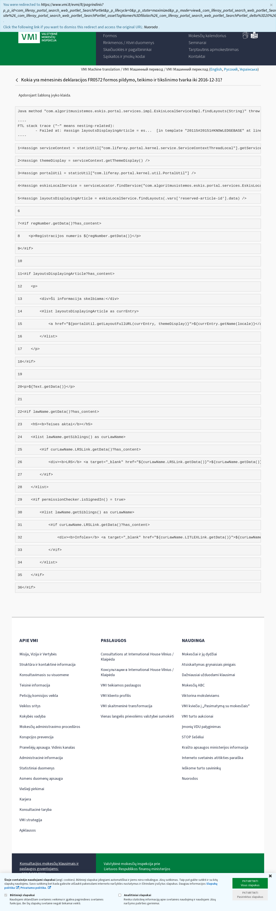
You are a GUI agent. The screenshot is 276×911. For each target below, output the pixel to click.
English (216, 69)
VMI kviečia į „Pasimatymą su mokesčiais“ (216, 706)
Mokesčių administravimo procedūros (49, 726)
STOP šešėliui (193, 737)
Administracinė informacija (41, 758)
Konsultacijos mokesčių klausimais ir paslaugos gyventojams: (49, 866)
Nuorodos (190, 778)
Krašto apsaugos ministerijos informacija (215, 747)
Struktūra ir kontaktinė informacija (47, 664)
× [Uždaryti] (271, 5)
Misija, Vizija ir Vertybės (38, 654)
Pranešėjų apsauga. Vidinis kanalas (47, 747)
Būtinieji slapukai (19, 895)
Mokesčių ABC (193, 685)
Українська (248, 69)
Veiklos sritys (30, 706)
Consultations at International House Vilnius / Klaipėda (137, 657)
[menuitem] (110, 36)
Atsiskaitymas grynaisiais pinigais (209, 664)
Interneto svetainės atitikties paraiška (212, 758)
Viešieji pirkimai (31, 789)
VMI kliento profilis (116, 695)
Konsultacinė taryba (35, 809)
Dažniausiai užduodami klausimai (208, 675)
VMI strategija (30, 820)
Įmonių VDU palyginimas (201, 726)
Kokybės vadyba (32, 716)
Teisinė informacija (34, 685)
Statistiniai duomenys (37, 768)
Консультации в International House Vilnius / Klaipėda (137, 672)
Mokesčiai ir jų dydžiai (199, 654)
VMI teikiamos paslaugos (121, 685)
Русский (231, 69)
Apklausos (27, 830)
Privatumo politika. (33, 888)
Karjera (25, 799)
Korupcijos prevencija (36, 737)
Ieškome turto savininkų (201, 768)
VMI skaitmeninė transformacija (126, 706)
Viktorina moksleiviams (200, 695)
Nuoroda (151, 27)
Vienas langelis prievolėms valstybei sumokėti (137, 716)
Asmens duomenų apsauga (41, 778)
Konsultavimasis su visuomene (44, 675)
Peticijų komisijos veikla (38, 695)
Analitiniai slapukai (134, 895)
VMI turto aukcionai (197, 716)
